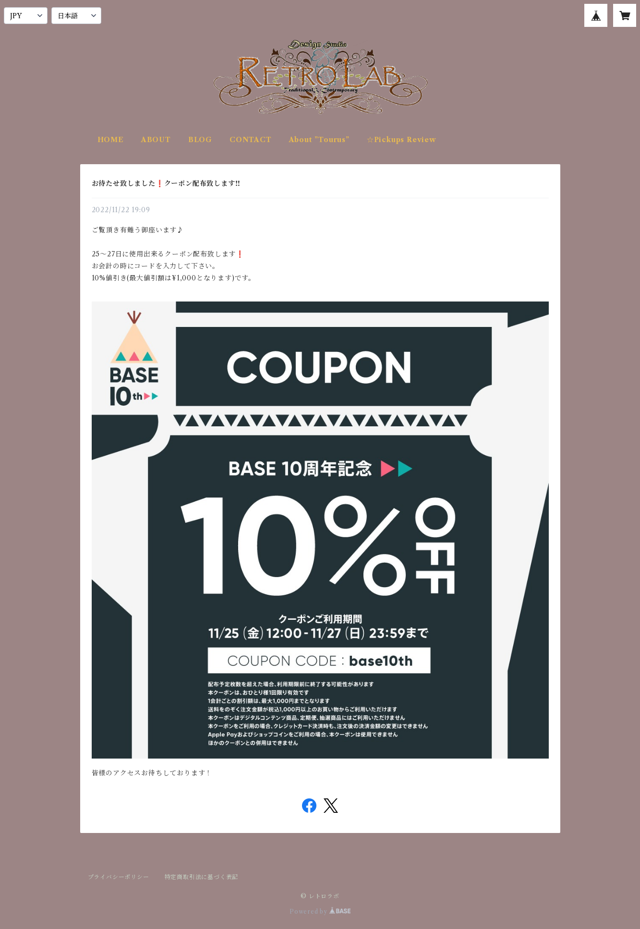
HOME (110, 139)
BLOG (200, 139)
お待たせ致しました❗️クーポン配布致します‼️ (166, 183)
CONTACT (250, 139)
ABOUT (156, 139)
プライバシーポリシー (118, 877)
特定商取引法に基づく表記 (202, 877)
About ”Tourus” (319, 139)
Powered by (320, 911)
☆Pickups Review (401, 139)
